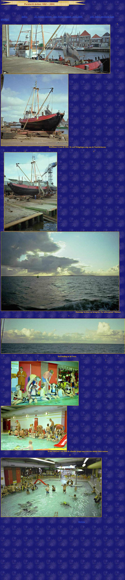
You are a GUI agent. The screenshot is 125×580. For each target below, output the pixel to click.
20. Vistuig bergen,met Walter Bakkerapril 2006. (58, 16)
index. (25, 16)
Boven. (81, 521)
